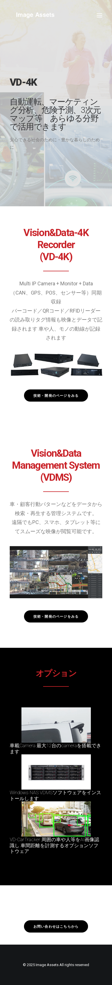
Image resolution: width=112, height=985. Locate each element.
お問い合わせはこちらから (56, 926)
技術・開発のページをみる (56, 395)
